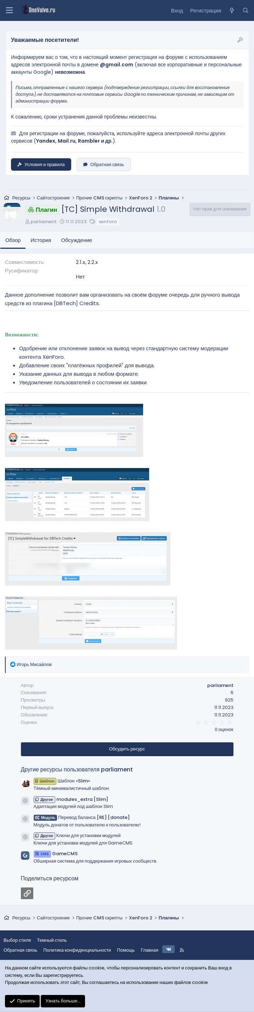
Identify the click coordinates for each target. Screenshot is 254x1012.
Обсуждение (76, 240)
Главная (149, 950)
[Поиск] (246, 10)
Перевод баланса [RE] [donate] (82, 817)
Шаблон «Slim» (62, 780)
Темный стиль (52, 940)
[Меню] (9, 10)
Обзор (13, 240)
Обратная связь (103, 164)
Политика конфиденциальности (77, 950)
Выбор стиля (17, 940)
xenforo (108, 221)
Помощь (126, 950)
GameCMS (56, 853)
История (40, 240)
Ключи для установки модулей (77, 835)
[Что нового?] (231, 10)
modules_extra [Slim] (71, 799)
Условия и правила (41, 164)
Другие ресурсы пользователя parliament (77, 769)
